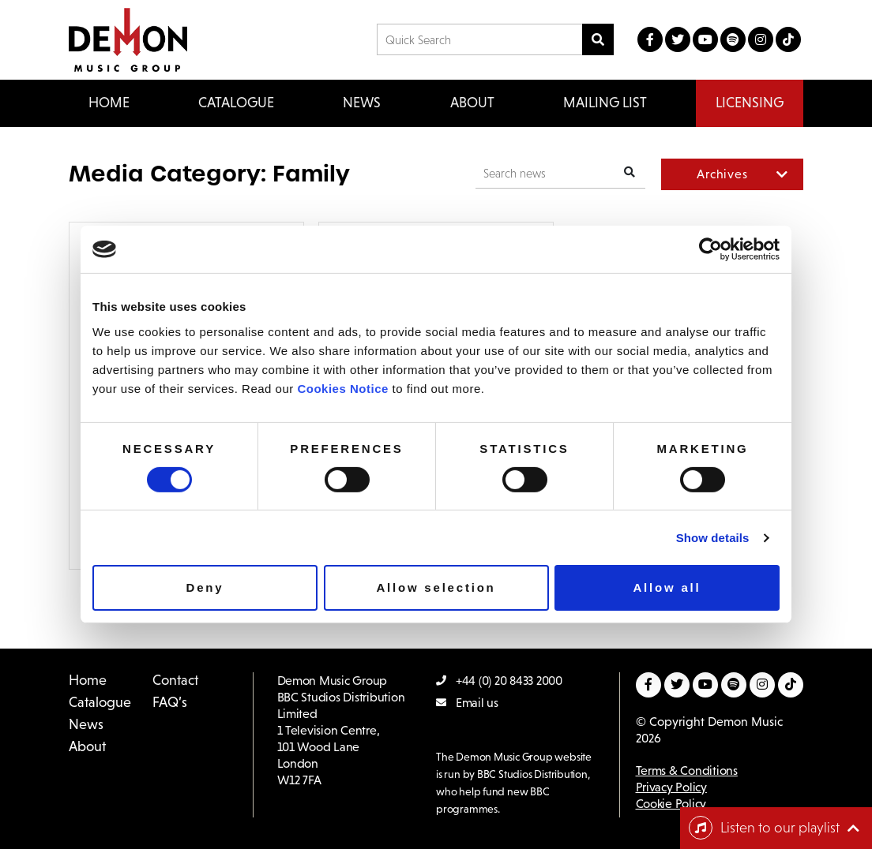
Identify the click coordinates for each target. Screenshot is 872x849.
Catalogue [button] (236, 102)
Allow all (667, 587)
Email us (467, 702)
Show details (713, 537)
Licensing (750, 102)
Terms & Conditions (687, 770)
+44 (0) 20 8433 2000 (499, 680)
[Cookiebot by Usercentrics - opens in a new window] (710, 249)
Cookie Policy (671, 803)
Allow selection (435, 587)
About (472, 102)
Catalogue (100, 702)
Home (109, 102)
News (362, 102)
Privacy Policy (671, 787)
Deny (205, 587)
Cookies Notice (342, 388)
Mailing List (605, 102)
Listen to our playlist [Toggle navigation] (764, 828)
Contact (175, 680)
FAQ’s (169, 702)
